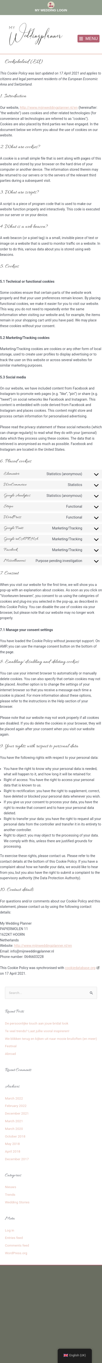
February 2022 (15, 1106)
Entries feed (14, 1238)
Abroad (10, 1054)
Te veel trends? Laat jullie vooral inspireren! (37, 1031)
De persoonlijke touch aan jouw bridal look (36, 1023)
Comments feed (17, 1245)
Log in (9, 1230)
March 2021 (14, 1121)
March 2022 (14, 1098)
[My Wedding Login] (51, 4)
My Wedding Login (51, 10)
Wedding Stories (17, 1202)
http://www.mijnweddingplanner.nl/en (48, 108)
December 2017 (17, 1159)
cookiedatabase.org (80, 968)
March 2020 (14, 1129)
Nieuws (10, 1187)
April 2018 (12, 1151)
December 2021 (17, 1113)
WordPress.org (16, 1253)
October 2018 (15, 1136)
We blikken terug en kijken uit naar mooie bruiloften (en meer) (51, 1039)
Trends (10, 1194)
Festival (11, 1046)
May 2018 (12, 1144)
